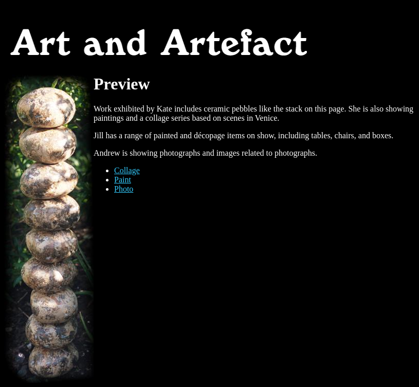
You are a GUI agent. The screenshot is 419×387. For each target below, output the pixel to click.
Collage (127, 170)
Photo (123, 189)
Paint (122, 179)
